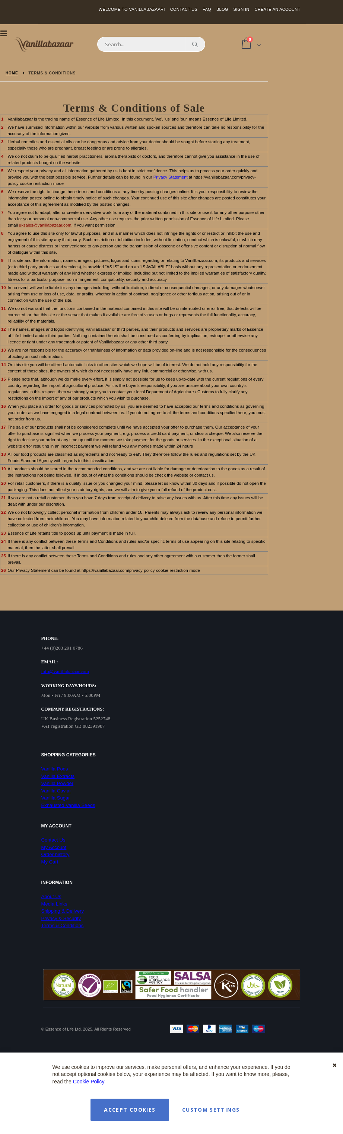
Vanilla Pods (54, 769)
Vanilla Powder (57, 783)
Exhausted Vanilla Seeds (68, 805)
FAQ (207, 9)
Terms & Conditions (62, 925)
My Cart (49, 862)
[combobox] (151, 44)
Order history (55, 854)
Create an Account (277, 9)
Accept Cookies (129, 1109)
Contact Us (183, 9)
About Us (51, 896)
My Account (54, 847)
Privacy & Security (61, 918)
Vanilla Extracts (58, 776)
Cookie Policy (89, 1082)
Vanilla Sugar (55, 798)
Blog (222, 9)
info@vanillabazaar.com (65, 671)
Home (12, 73)
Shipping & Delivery (62, 911)
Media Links (54, 904)
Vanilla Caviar (56, 791)
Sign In (242, 9)
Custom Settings (210, 1109)
